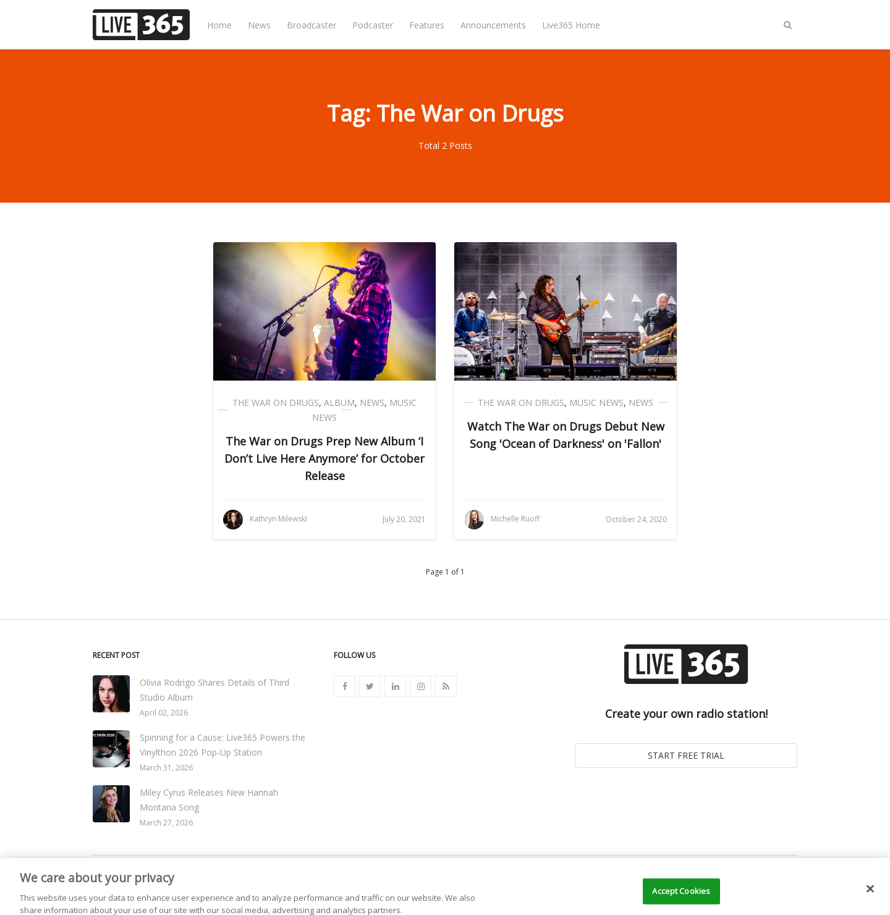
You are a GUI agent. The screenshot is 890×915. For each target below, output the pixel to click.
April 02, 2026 (164, 712)
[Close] (870, 899)
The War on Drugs (275, 402)
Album (339, 402)
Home (219, 25)
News (259, 25)
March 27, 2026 (166, 822)
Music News (596, 402)
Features (426, 25)
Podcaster (372, 25)
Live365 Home (571, 25)
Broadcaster (311, 25)
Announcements (493, 25)
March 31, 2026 (166, 767)
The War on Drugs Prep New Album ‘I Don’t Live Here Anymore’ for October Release (324, 458)
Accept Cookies (681, 901)
